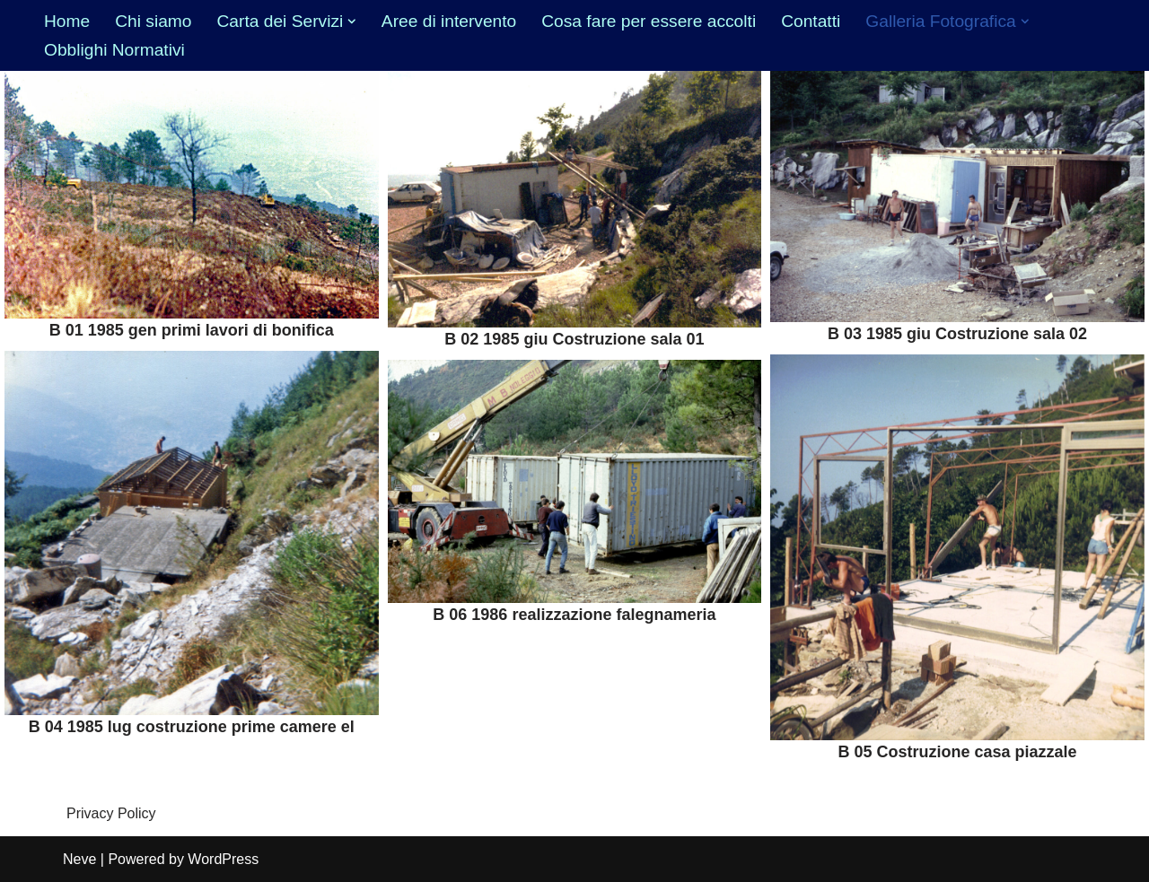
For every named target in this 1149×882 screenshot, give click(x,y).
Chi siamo (153, 21)
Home (67, 21)
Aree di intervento (449, 21)
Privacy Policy (111, 813)
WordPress (223, 859)
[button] (351, 21)
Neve (79, 859)
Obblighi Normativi (114, 49)
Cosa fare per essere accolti (648, 21)
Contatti (810, 21)
